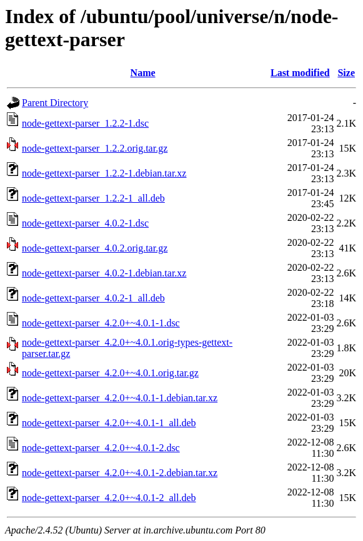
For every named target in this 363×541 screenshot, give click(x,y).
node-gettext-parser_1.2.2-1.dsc (85, 123)
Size (346, 72)
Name (143, 72)
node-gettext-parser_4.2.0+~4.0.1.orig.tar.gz (110, 373)
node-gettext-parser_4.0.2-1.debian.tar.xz (104, 273)
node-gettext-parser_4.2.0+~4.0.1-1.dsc (101, 323)
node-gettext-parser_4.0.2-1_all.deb (93, 298)
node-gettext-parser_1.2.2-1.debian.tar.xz (104, 173)
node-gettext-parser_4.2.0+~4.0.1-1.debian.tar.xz (119, 397)
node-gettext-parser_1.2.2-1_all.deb (93, 198)
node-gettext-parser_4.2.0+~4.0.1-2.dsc (101, 447)
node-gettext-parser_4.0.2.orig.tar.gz (94, 248)
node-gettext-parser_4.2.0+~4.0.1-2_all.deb (109, 497)
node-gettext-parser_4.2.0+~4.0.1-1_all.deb (109, 422)
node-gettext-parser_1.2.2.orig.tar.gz (94, 148)
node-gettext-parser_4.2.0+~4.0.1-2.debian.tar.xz (119, 472)
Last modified (300, 72)
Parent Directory (55, 102)
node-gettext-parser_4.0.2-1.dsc (85, 223)
